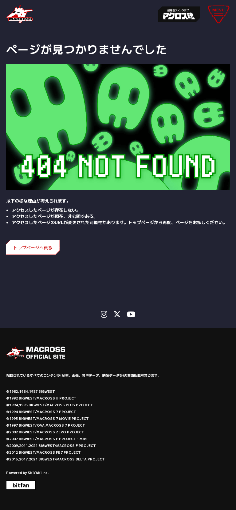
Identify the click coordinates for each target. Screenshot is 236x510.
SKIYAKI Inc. (38, 472)
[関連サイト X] (117, 314)
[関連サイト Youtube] (131, 314)
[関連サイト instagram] (104, 314)
